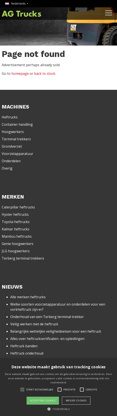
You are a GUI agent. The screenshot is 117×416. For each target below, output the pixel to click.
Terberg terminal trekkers (23, 258)
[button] (58, 409)
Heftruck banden (24, 346)
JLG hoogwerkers (16, 251)
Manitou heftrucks (17, 236)
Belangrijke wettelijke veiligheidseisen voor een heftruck (55, 331)
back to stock (44, 73)
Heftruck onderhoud (26, 353)
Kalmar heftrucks (15, 229)
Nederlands (15, 3)
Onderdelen (11, 161)
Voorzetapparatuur (17, 153)
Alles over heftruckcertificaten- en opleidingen (47, 338)
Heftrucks (10, 117)
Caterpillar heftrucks (18, 207)
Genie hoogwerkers (17, 243)
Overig (7, 168)
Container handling (17, 124)
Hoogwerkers (13, 131)
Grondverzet (12, 146)
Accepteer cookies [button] (42, 400)
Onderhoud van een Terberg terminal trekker (47, 316)
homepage (20, 73)
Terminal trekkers (16, 139)
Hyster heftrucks (15, 214)
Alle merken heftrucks (28, 297)
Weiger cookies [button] (76, 400)
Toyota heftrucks (16, 221)
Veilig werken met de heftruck (34, 324)
